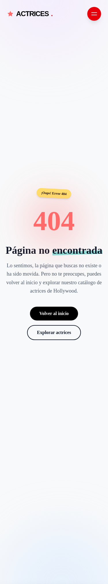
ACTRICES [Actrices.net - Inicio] (30, 13)
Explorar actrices (54, 332)
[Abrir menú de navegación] (94, 14)
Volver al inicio (54, 313)
